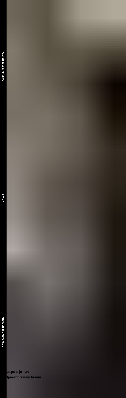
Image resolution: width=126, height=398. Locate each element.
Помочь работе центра (3, 66)
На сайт (3, 199)
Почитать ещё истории (3, 331)
